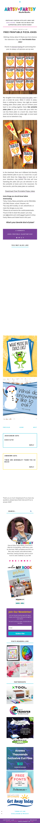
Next (35, 427)
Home (22, 427)
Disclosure (10, 22)
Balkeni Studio (11, 821)
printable (16, 234)
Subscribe (20, 633)
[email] (20, 628)
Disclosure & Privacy (20, 813)
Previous (6, 427)
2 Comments (20, 230)
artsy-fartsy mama (22, 820)
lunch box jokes (27, 98)
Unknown (8, 456)
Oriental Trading (16, 47)
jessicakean (9, 435)
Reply (31, 445)
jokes (9, 234)
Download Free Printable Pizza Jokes (20, 191)
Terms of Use (20, 811)
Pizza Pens (22, 177)
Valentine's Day (27, 234)
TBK (32, 821)
